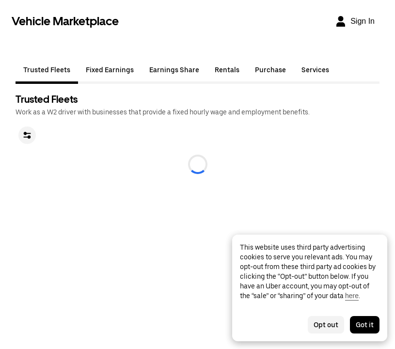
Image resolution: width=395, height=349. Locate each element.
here (352, 296)
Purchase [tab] (270, 70)
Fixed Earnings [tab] (110, 70)
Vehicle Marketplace (65, 21)
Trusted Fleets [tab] (46, 70)
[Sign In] (354, 21)
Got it (365, 325)
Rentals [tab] (227, 70)
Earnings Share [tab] (174, 70)
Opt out (326, 325)
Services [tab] (315, 70)
